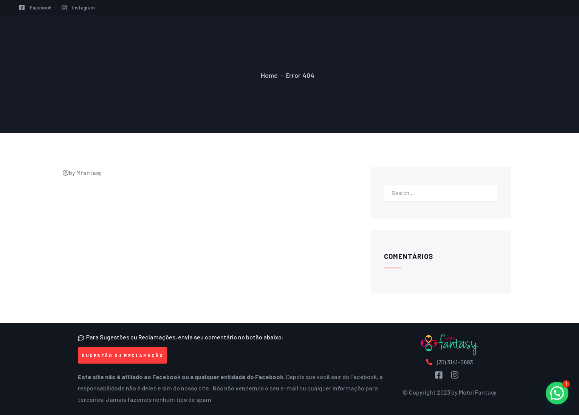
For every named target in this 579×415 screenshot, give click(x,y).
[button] (122, 355)
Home (269, 75)
